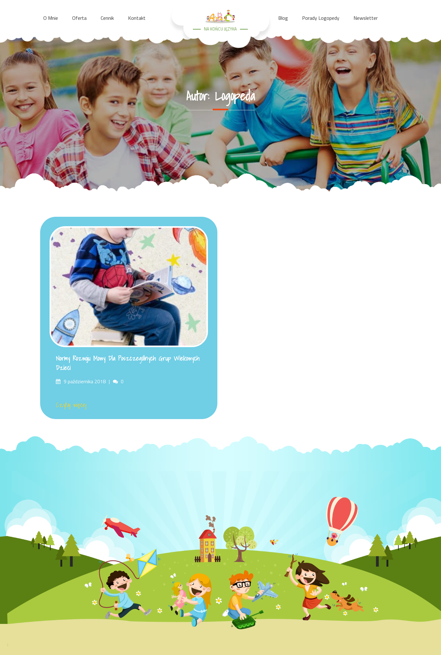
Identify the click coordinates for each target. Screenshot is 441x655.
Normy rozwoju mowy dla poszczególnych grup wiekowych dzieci (127, 363)
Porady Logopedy (320, 18)
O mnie (50, 18)
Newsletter (365, 18)
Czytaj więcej (71, 405)
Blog (283, 18)
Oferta (79, 18)
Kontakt (137, 18)
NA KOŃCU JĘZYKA (220, 29)
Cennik (107, 18)
